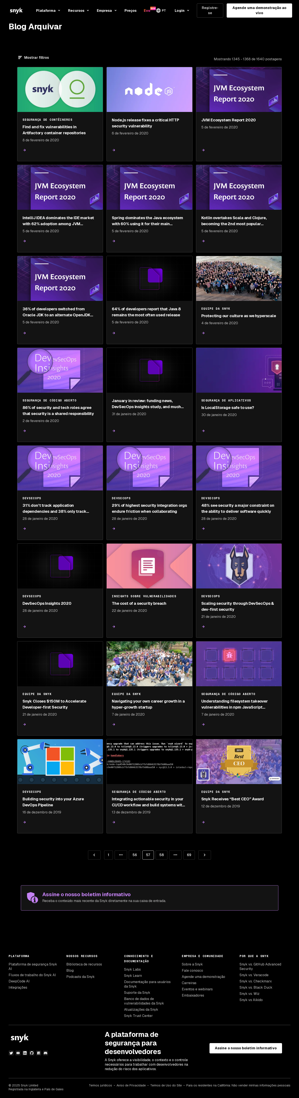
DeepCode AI (19, 981)
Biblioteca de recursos (84, 964)
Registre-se (210, 10)
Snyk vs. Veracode (254, 975)
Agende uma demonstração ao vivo (259, 10)
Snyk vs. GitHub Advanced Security (260, 966)
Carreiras (189, 983)
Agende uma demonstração (203, 976)
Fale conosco (192, 970)
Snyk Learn (133, 975)
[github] (31, 1053)
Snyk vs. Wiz (250, 993)
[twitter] (11, 1053)
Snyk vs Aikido (251, 1000)
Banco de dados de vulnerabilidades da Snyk (144, 1001)
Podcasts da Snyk (80, 976)
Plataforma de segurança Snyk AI (33, 966)
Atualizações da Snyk (141, 1009)
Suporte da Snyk (137, 992)
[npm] (38, 1053)
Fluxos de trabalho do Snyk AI (32, 975)
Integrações (18, 987)
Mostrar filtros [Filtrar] (36, 57)
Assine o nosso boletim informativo (246, 1048)
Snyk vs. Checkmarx (256, 981)
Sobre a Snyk (192, 964)
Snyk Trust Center (138, 1016)
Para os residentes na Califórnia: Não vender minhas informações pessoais (238, 1085)
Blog (70, 970)
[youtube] (18, 1053)
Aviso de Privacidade (131, 1085)
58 (160, 854)
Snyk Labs (132, 969)
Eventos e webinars (197, 989)
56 (133, 854)
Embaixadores (193, 995)
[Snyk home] (16, 10)
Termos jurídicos (100, 1085)
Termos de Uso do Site (166, 1085)
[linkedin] (24, 1053)
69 (187, 854)
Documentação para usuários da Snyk (147, 984)
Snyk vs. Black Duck (256, 987)
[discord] (45, 1053)
